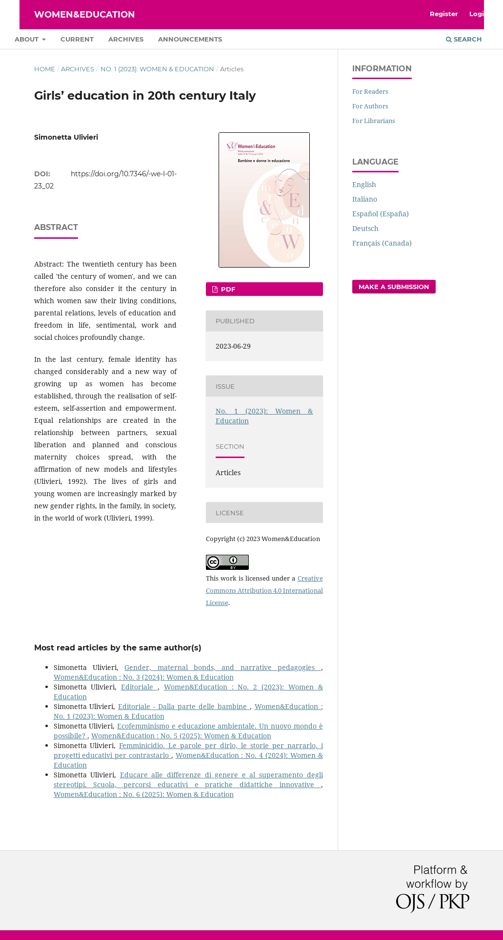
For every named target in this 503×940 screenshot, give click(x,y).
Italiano (364, 199)
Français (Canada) (382, 243)
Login (478, 14)
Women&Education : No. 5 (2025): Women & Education (181, 735)
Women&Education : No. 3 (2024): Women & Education (144, 677)
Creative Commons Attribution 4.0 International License (264, 590)
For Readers (370, 91)
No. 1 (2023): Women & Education (157, 69)
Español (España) (380, 213)
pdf (227, 289)
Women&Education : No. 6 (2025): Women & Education (144, 794)
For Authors (370, 106)
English (364, 184)
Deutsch (365, 228)
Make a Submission (394, 287)
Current (77, 39)
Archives (125, 39)
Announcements (190, 39)
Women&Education (84, 14)
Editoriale (139, 686)
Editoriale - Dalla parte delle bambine (183, 706)
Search (464, 39)
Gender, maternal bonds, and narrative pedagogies (222, 667)
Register (444, 14)
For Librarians (373, 120)
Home (44, 69)
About (27, 39)
